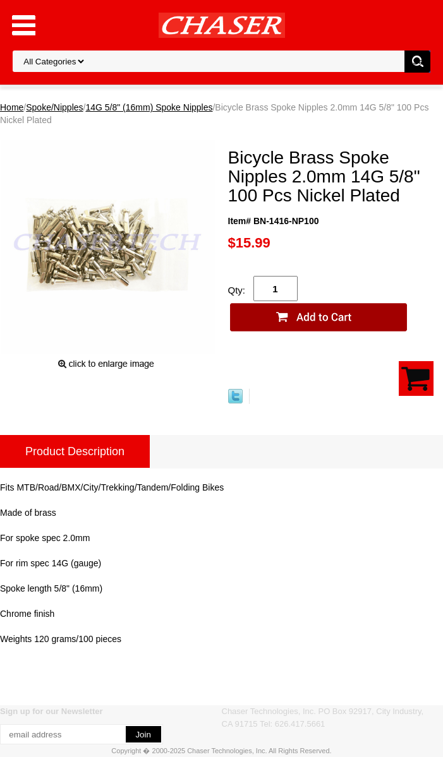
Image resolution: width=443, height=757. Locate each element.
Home (11, 107)
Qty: (237, 290)
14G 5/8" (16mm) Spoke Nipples (148, 107)
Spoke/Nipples (54, 107)
